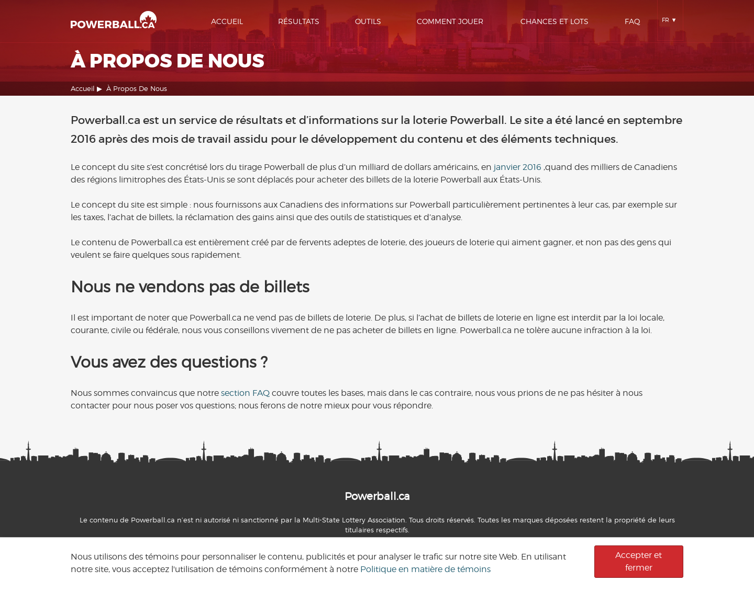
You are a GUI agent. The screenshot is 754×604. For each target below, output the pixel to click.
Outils (368, 21)
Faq (632, 21)
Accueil (227, 21)
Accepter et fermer (638, 561)
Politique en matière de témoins (425, 569)
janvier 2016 (517, 167)
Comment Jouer (450, 21)
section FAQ (245, 393)
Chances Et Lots (554, 21)
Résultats (298, 21)
